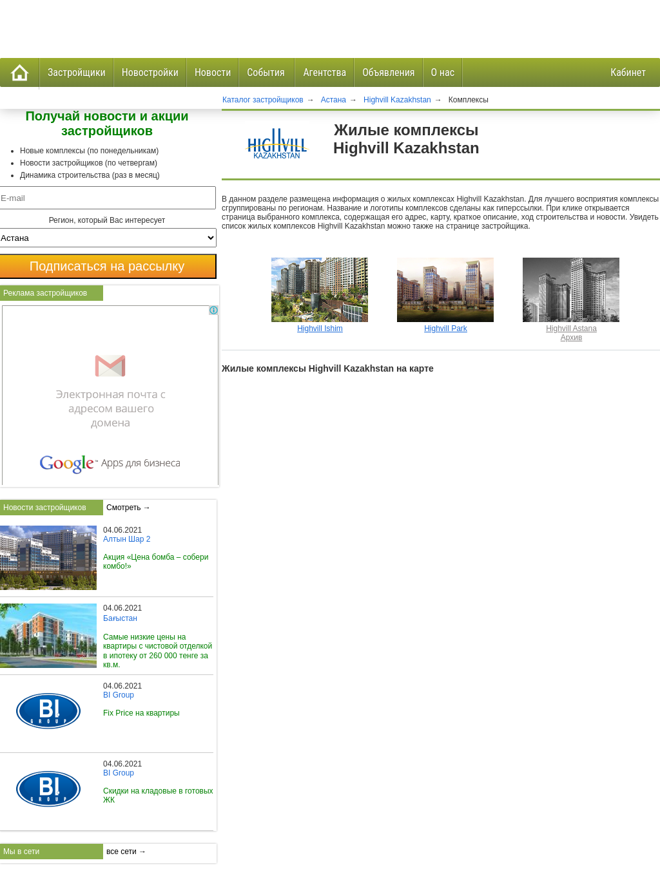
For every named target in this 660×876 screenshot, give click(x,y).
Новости (213, 72)
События (267, 72)
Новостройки (150, 72)
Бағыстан (120, 618)
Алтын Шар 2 (126, 539)
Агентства (324, 72)
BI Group (118, 695)
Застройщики (77, 72)
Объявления (388, 72)
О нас (442, 72)
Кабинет (628, 72)
